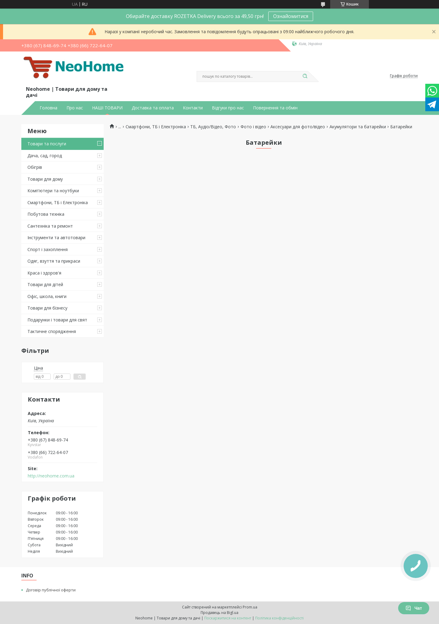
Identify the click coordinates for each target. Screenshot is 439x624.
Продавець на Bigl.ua (219, 612)
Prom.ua (250, 607)
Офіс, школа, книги (46, 296)
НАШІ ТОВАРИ (107, 108)
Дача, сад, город (44, 155)
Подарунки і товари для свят (57, 320)
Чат (413, 608)
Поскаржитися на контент (227, 618)
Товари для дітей (45, 284)
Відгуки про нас (228, 108)
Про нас (74, 108)
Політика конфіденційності (279, 618)
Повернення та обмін (275, 108)
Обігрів (34, 167)
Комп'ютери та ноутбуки (53, 190)
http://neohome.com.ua (51, 476)
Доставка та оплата (153, 108)
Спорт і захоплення (47, 249)
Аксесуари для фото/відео (297, 126)
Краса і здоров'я (44, 273)
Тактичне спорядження (51, 331)
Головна (48, 108)
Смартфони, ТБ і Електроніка (57, 202)
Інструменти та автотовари (56, 237)
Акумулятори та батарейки (358, 126)
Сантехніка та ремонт (50, 226)
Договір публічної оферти (51, 590)
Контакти (193, 108)
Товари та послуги (46, 144)
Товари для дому (45, 179)
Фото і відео (253, 126)
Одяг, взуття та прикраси (53, 261)
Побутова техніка (45, 214)
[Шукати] (305, 76)
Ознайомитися (290, 16)
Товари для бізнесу (47, 308)
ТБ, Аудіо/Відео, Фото (213, 126)
